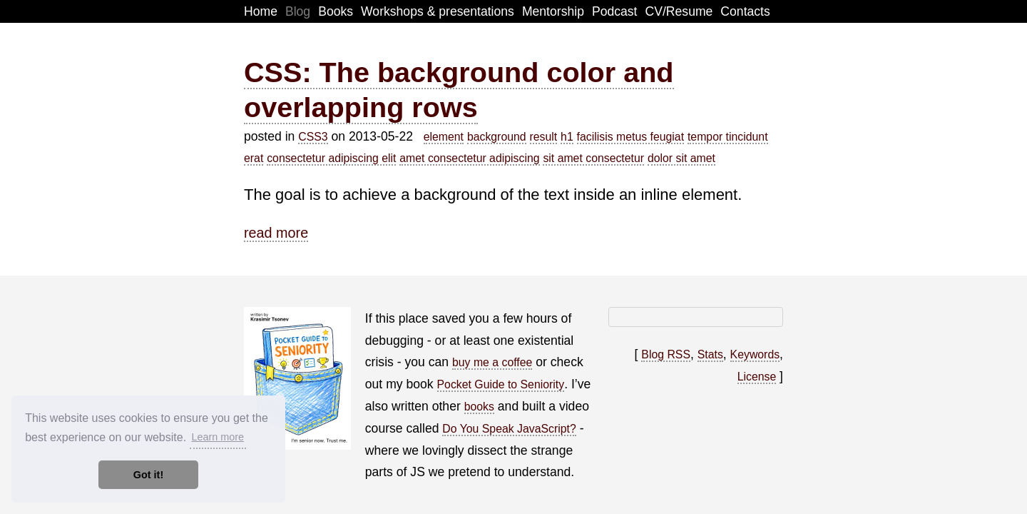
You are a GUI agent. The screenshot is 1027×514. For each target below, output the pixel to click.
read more (276, 233)
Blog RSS (665, 354)
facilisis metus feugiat (630, 137)
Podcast (615, 11)
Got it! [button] (148, 474)
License (757, 377)
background (496, 137)
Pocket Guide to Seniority (501, 384)
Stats (710, 354)
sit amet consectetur (593, 158)
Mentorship (553, 11)
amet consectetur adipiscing (469, 158)
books (479, 406)
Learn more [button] (217, 437)
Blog (297, 11)
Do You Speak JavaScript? (509, 429)
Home (260, 11)
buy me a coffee (492, 362)
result (544, 137)
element (444, 137)
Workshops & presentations (437, 11)
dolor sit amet (681, 158)
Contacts (745, 11)
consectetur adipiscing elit (331, 158)
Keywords (755, 354)
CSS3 (312, 137)
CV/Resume (679, 11)
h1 (567, 137)
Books (335, 11)
